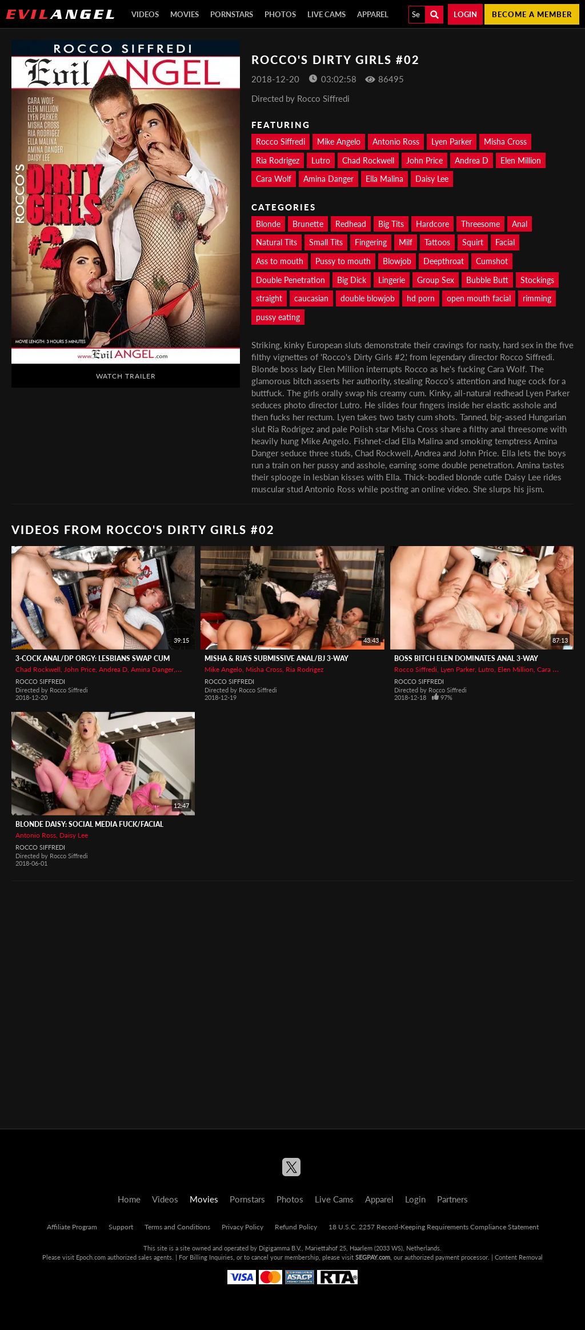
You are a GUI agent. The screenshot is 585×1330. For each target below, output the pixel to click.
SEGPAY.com (372, 1257)
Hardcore (432, 224)
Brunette (307, 224)
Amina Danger (328, 179)
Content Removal (519, 1257)
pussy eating (278, 317)
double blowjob (367, 298)
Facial (505, 242)
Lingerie (391, 280)
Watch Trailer (126, 376)
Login (465, 14)
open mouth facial (479, 298)
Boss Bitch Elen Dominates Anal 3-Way (466, 658)
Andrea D (471, 160)
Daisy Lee (431, 179)
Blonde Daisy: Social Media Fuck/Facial (89, 824)
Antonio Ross (395, 141)
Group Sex (435, 280)
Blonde (268, 224)
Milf (405, 242)
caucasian (311, 298)
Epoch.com (91, 1257)
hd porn (421, 298)
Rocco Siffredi (280, 141)
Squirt (472, 242)
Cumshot (492, 261)
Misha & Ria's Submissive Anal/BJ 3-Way (276, 658)
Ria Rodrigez (277, 160)
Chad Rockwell (368, 160)
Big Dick (351, 280)
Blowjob (397, 261)
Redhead (350, 224)
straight (269, 298)
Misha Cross (505, 141)
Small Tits (326, 242)
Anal (519, 224)
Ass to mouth (279, 261)
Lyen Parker (451, 141)
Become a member (532, 14)
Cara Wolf (273, 179)
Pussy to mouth (343, 261)
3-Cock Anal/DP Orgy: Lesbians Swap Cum (92, 658)
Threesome (480, 224)
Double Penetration (290, 280)
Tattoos (437, 242)
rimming (537, 298)
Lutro (320, 160)
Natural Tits (276, 242)
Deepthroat (443, 261)
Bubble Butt (487, 280)
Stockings (537, 280)
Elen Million (520, 160)
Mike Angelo (338, 141)
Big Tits (391, 224)
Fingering (371, 242)
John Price (424, 160)
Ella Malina (384, 179)
